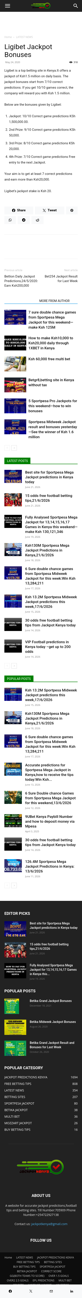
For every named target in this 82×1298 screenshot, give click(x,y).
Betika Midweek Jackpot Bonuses (53, 1022)
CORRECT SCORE (51, 1271)
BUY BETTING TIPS (24, 1267)
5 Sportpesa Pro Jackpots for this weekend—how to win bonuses (52, 406)
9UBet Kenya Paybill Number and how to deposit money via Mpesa (50, 821)
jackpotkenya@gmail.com (49, 1224)
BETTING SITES (53, 1262)
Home (8, 37)
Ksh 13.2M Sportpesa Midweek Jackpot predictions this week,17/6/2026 (51, 602)
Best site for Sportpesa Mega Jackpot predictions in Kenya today (49, 477)
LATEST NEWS (24, 37)
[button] (7, 6)
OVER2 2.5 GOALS (17, 1280)
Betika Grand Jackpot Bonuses (51, 1001)
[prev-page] (7, 448)
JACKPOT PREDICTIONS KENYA (55, 1257)
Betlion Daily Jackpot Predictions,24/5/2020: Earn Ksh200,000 (21, 281)
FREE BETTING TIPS (28, 1262)
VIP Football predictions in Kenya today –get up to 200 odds (48, 647)
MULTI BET (65, 1280)
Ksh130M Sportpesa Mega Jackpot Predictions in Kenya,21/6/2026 (47, 550)
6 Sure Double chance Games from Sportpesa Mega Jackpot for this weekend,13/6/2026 (50, 798)
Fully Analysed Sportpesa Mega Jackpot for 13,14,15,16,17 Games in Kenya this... (53, 970)
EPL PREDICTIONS (43, 1280)
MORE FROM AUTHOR (54, 301)
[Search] (76, 6)
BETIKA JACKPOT (27, 1271)
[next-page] (14, 448)
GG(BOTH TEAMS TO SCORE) (27, 1276)
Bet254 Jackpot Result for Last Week (61, 278)
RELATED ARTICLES (20, 301)
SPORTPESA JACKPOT (52, 1267)
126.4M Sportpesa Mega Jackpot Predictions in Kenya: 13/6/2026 (49, 866)
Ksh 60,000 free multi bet (49, 359)
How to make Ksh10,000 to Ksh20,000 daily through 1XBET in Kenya (50, 343)
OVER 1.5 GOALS (59, 1276)
